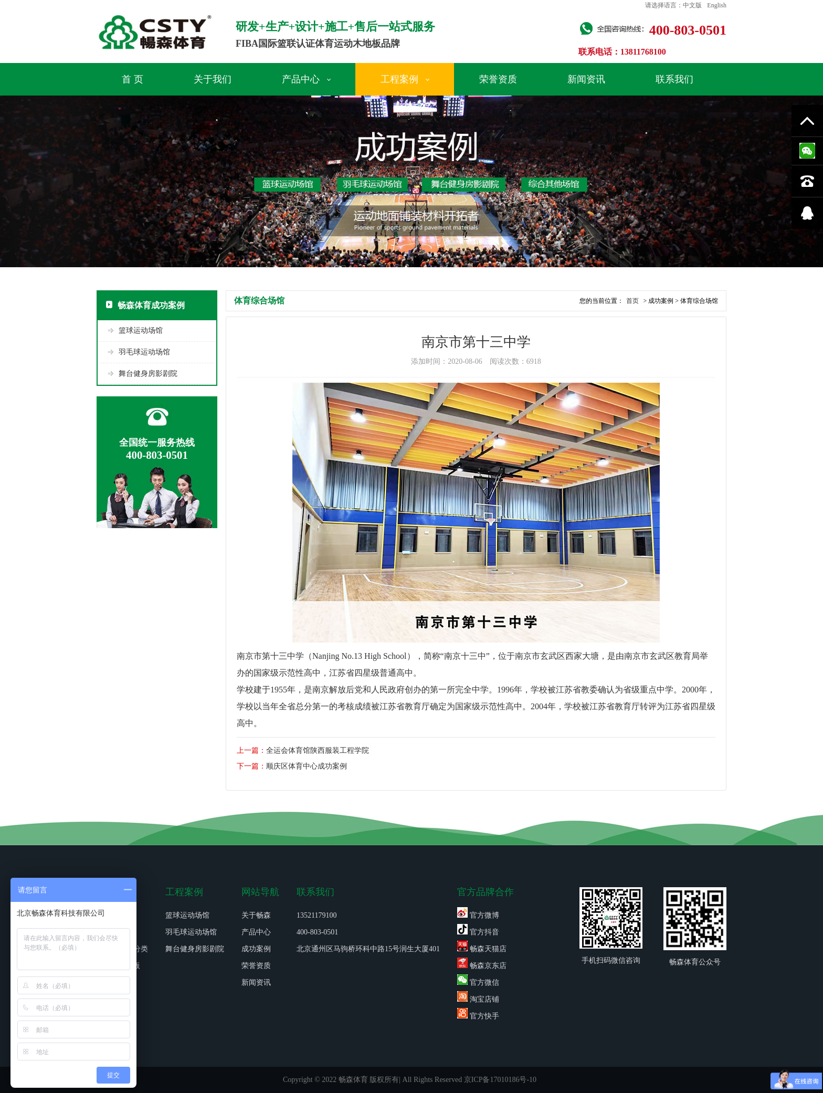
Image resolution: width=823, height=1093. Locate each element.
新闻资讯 (586, 79)
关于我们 (212, 79)
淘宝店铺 (478, 999)
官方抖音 (478, 932)
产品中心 (306, 79)
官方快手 (478, 1016)
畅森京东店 (482, 966)
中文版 (692, 5)
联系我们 (674, 79)
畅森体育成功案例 (145, 305)
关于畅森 (256, 915)
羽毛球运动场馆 (144, 352)
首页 (632, 300)
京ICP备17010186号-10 (500, 1080)
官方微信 (478, 982)
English (716, 5)
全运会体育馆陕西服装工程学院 (317, 750)
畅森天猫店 (482, 949)
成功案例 (256, 949)
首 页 (132, 79)
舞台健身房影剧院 (148, 373)
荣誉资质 (498, 79)
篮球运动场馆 (141, 330)
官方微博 (478, 915)
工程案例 (405, 79)
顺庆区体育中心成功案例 (306, 766)
